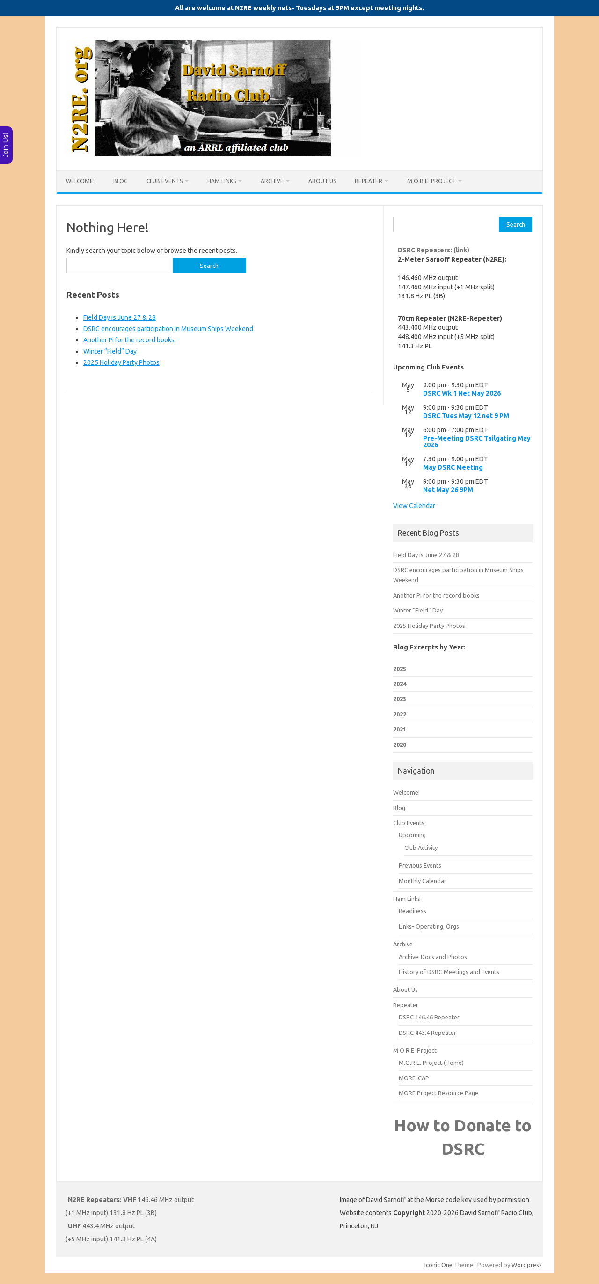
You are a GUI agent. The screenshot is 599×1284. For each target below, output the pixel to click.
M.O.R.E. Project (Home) (431, 1062)
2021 (399, 729)
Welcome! (80, 181)
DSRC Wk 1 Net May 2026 (462, 393)
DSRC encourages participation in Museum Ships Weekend (168, 328)
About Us (322, 181)
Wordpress (526, 1265)
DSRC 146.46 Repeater (429, 1017)
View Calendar (414, 505)
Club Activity (421, 847)
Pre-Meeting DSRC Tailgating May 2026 (477, 442)
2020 (399, 744)
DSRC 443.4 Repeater (427, 1032)
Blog (120, 181)
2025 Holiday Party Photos (121, 362)
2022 (399, 714)
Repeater (368, 181)
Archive (272, 181)
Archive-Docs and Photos (433, 956)
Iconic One (438, 1265)
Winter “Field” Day (110, 351)
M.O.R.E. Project (431, 181)
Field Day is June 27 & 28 (119, 317)
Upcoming (412, 835)
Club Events (164, 181)
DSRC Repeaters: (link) (433, 250)
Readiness (412, 911)
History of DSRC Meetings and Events (449, 971)
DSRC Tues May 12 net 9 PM (466, 416)
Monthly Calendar (422, 881)
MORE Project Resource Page (438, 1093)
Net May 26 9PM (448, 490)
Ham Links (221, 181)
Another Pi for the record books (129, 340)
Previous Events (420, 865)
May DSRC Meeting (453, 467)
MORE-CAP (414, 1078)
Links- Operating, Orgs (429, 926)
